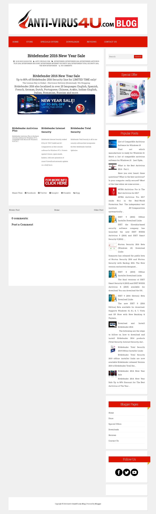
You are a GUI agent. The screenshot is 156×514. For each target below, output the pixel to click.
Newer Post (14, 210)
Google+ (54, 193)
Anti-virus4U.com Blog (76, 504)
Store (29, 41)
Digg (76, 193)
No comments (66, 66)
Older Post (98, 210)
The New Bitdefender (48, 66)
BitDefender (59, 61)
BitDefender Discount (31, 63)
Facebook (30, 193)
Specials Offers (49, 41)
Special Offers (115, 424)
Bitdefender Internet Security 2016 (56, 63)
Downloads (72, 41)
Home (15, 41)
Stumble (66, 193)
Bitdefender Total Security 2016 (84, 63)
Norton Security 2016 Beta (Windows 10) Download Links (131, 248)
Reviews (91, 41)
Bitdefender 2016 (72, 61)
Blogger (98, 504)
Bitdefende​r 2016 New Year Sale (56, 55)
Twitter (42, 193)
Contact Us (110, 41)
